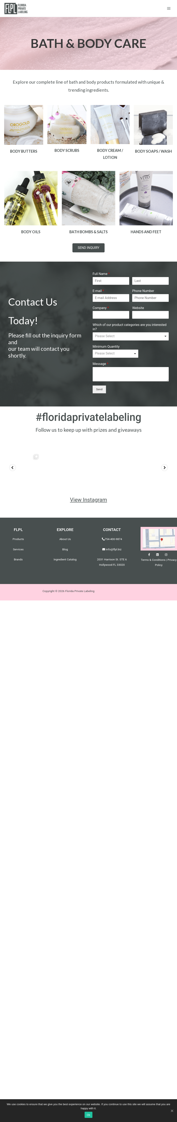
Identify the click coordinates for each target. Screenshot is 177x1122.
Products (18, 534)
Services (18, 544)
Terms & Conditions (153, 554)
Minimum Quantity (106, 347)
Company (101, 308)
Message (100, 364)
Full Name (101, 274)
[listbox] (131, 336)
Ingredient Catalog (65, 554)
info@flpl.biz (111, 544)
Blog (65, 544)
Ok (88, 1114)
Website (138, 308)
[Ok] (172, 1111)
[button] (88, 247)
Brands (18, 554)
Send (99, 389)
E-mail (98, 291)
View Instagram (88, 495)
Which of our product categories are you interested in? (130, 327)
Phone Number (143, 291)
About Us (65, 534)
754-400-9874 (113, 534)
